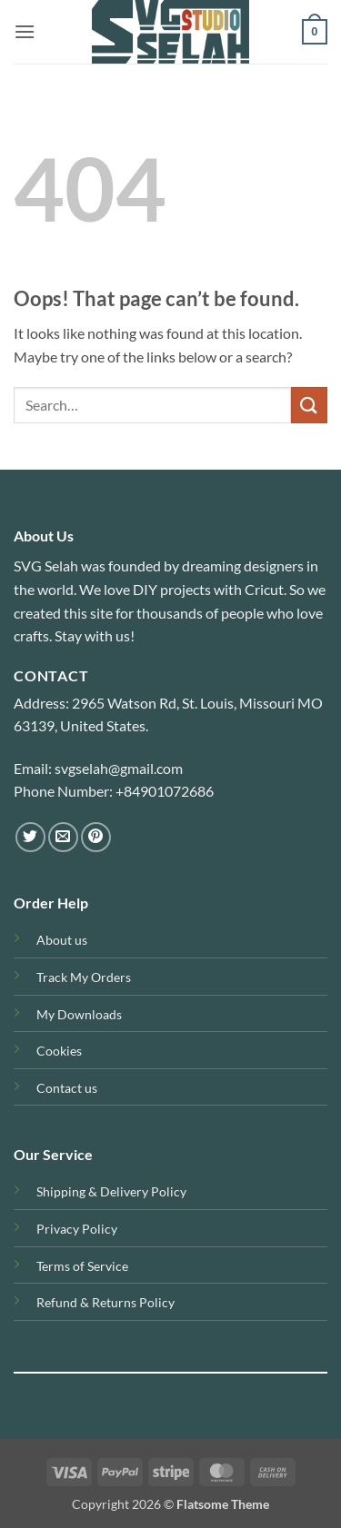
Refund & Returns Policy (105, 1302)
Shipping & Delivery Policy (111, 1191)
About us (61, 940)
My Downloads (79, 1014)
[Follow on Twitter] (30, 837)
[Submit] (309, 404)
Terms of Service (82, 1266)
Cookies (59, 1050)
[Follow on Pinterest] (96, 837)
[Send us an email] (63, 837)
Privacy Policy (76, 1228)
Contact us (66, 1088)
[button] (24, 31)
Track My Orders (83, 977)
